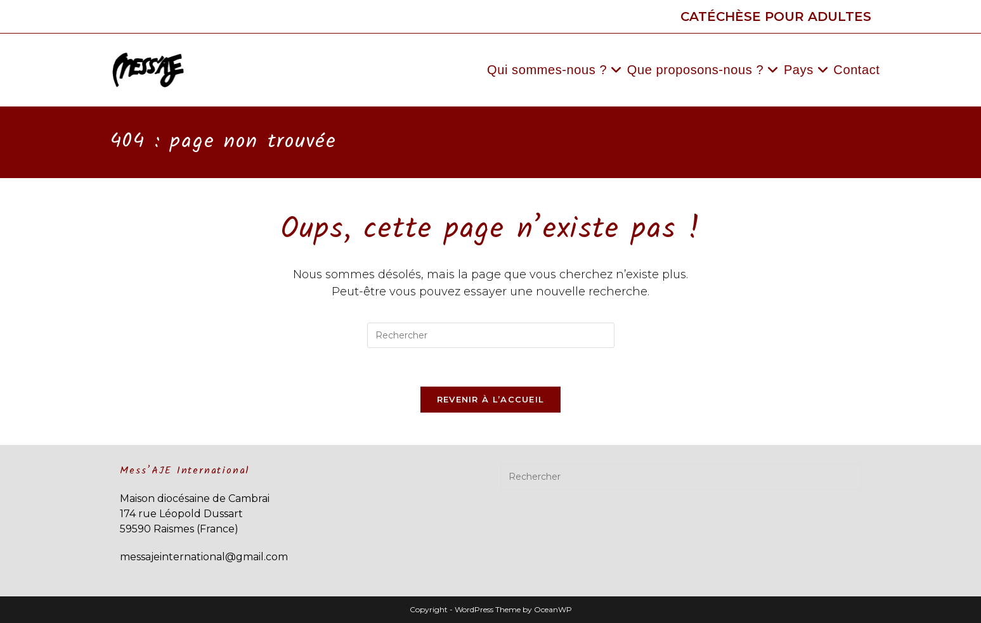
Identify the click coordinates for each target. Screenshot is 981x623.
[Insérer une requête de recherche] (490, 335)
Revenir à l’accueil (491, 399)
